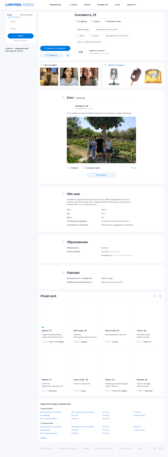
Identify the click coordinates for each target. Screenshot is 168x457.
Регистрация (26, 14)
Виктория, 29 (80, 330)
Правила (86, 448)
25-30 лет (75, 418)
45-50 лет (137, 412)
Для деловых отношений (50, 412)
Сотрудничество (125, 448)
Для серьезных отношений (82, 412)
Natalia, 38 (142, 379)
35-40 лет (106, 415)
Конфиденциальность (104, 448)
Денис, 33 (46, 330)
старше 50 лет (139, 415)
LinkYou (49, 448)
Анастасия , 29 (81, 379)
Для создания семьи (48, 418)
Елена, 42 (109, 379)
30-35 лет (106, 412)
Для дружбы (45, 415)
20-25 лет (75, 415)
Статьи (139, 448)
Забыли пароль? (21, 40)
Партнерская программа (67, 448)
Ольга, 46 (141, 330)
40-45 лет (106, 418)
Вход (9, 14)
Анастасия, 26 (112, 330)
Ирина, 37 (46, 379)
